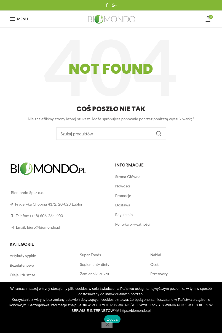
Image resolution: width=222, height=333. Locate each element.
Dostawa (122, 205)
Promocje (123, 195)
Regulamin (124, 214)
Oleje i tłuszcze (22, 274)
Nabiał (155, 254)
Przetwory (159, 273)
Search (159, 133)
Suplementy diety (94, 264)
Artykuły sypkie (23, 255)
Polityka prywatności (132, 224)
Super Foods (90, 254)
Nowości (122, 186)
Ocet (154, 264)
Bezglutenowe (22, 265)
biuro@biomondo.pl (43, 227)
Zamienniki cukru (94, 273)
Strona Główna (127, 176)
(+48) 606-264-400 (46, 215)
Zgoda (112, 319)
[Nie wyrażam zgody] (107, 325)
